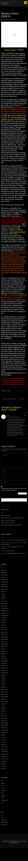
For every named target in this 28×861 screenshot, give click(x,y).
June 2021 (3, 721)
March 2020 (3, 757)
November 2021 (4, 709)
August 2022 (4, 687)
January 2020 (4, 762)
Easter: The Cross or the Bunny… (8, 532)
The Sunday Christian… (6, 528)
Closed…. (22, 411)
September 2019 (5, 771)
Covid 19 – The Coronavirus (10, 411)
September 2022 (5, 685)
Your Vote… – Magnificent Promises (9, 552)
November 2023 (4, 652)
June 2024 (3, 635)
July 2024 (3, 633)
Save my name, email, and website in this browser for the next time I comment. (13, 501)
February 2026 (4, 587)
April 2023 (3, 668)
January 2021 (4, 733)
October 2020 (4, 740)
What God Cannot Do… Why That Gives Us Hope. (12, 530)
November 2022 (4, 680)
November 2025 (4, 594)
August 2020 (4, 745)
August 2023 (4, 659)
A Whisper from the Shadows (7, 535)
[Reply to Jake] (24, 428)
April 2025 (3, 611)
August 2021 (4, 716)
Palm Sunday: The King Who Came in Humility (11, 537)
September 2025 (5, 599)
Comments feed (4, 835)
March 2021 (3, 728)
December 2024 (4, 621)
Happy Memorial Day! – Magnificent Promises (11, 555)
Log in (2, 830)
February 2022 (4, 702)
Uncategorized (4, 812)
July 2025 (3, 604)
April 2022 (3, 697)
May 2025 (3, 609)
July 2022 (3, 690)
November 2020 (4, 738)
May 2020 (3, 752)
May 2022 (3, 695)
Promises (3, 808)
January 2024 (4, 647)
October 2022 (4, 683)
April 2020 (3, 754)
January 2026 (4, 589)
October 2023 (4, 654)
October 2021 (4, 711)
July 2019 (3, 776)
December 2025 (4, 592)
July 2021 (3, 718)
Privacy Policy (23, 853)
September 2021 (5, 714)
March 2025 (3, 613)
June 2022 (3, 692)
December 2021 (4, 707)
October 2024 (4, 625)
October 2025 (4, 597)
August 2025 (4, 601)
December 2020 (4, 735)
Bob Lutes (3, 565)
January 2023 (4, 675)
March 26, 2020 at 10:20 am (13, 429)
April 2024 (3, 640)
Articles (8, 403)
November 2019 (4, 766)
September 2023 (5, 656)
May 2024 (3, 637)
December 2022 (4, 678)
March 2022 (3, 699)
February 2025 (4, 616)
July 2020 (3, 747)
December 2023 (4, 649)
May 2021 (3, 723)
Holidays (3, 803)
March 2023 (3, 671)
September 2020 (5, 742)
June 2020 (3, 750)
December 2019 (4, 764)
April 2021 (3, 726)
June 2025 (3, 606)
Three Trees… (11, 563)
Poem (2, 805)
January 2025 (4, 618)
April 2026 (3, 582)
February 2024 (4, 644)
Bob (15, 32)
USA (2, 815)
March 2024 (3, 642)
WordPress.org (4, 837)
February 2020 (4, 759)
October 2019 (4, 769)
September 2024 (5, 628)
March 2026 (3, 585)
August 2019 (4, 773)
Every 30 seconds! (22, 552)
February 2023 (4, 673)
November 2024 (4, 623)
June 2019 (3, 778)
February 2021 (4, 730)
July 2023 (3, 661)
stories (2, 810)
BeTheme (16, 855)
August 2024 (4, 630)
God (2, 798)
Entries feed (4, 832)
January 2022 (4, 704)
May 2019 (3, 781)
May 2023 (3, 666)
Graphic (3, 800)
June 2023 (3, 664)
